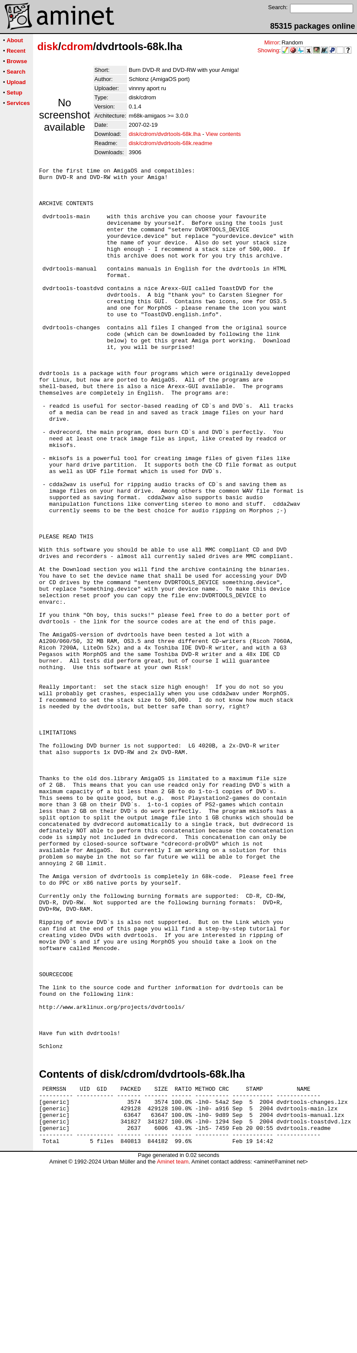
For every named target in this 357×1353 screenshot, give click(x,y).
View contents (223, 134)
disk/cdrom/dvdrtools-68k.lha (164, 134)
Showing (268, 50)
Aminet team (173, 1349)
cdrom (77, 46)
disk (47, 46)
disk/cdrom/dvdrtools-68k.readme (170, 143)
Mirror (271, 42)
